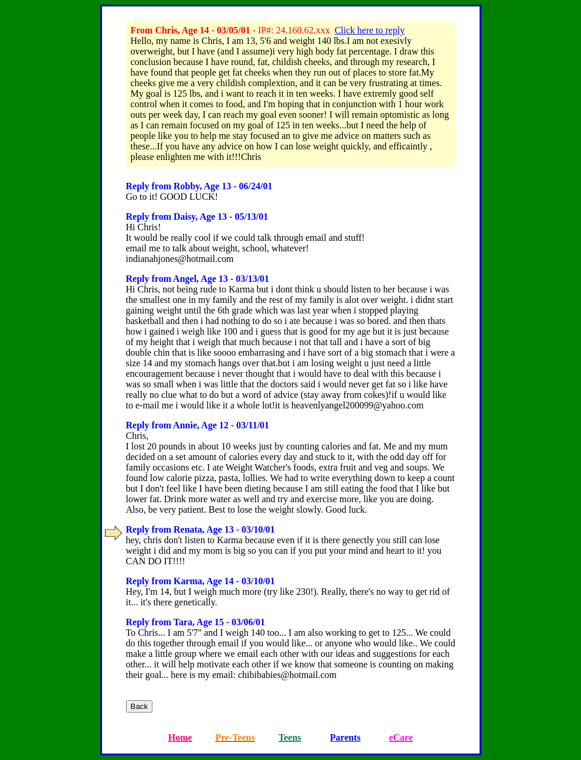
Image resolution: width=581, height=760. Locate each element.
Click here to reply (370, 30)
